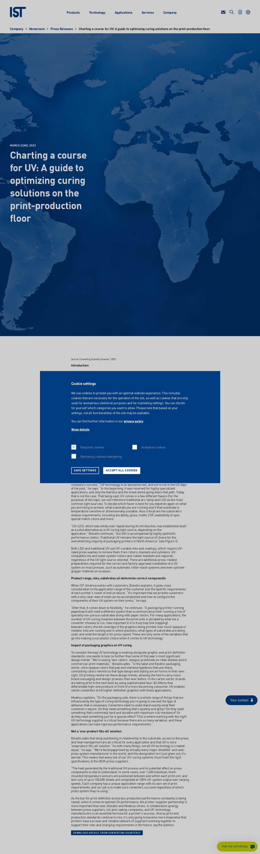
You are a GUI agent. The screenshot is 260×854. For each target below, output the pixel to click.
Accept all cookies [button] (121, 470)
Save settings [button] (85, 470)
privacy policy (133, 421)
